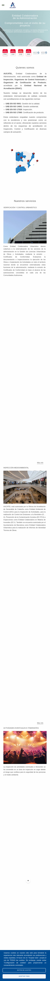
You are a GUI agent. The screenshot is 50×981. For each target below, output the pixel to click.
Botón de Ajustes (24, 970)
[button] (18, 155)
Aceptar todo (24, 976)
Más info (40, 463)
